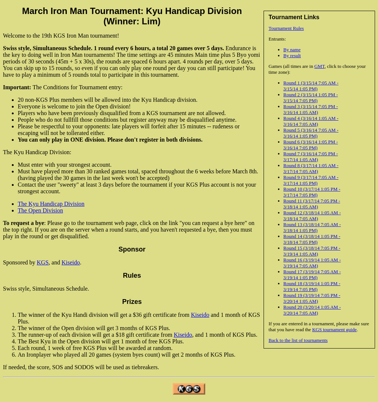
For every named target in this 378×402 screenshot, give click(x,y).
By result (292, 55)
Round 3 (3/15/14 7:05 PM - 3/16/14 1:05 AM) (311, 109)
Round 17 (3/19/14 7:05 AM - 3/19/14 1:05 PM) (312, 274)
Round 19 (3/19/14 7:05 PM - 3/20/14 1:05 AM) (312, 298)
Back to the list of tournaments (298, 340)
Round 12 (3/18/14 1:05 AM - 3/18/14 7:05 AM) (312, 215)
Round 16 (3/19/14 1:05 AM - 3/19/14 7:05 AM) (312, 262)
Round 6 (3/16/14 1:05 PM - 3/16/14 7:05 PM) (311, 144)
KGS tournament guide (334, 329)
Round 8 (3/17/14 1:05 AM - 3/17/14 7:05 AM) (311, 168)
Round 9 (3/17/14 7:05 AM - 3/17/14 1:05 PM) (311, 180)
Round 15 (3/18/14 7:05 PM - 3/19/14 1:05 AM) (312, 251)
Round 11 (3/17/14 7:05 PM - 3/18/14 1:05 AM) (312, 203)
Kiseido (71, 262)
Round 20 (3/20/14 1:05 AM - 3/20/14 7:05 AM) (312, 310)
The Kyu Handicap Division (51, 204)
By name (292, 49)
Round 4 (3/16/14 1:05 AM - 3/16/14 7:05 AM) (311, 121)
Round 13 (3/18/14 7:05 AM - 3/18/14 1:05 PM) (312, 227)
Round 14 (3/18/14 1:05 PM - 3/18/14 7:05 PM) (312, 239)
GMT (319, 66)
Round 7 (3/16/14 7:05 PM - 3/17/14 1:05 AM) (311, 156)
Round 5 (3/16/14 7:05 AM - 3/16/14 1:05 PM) (311, 133)
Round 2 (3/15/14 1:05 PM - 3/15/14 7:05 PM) (311, 97)
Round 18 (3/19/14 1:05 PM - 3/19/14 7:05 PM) (312, 286)
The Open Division (40, 210)
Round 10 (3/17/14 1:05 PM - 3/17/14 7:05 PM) (312, 192)
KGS (43, 262)
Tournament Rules (286, 28)
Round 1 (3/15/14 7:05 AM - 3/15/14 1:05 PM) (311, 85)
